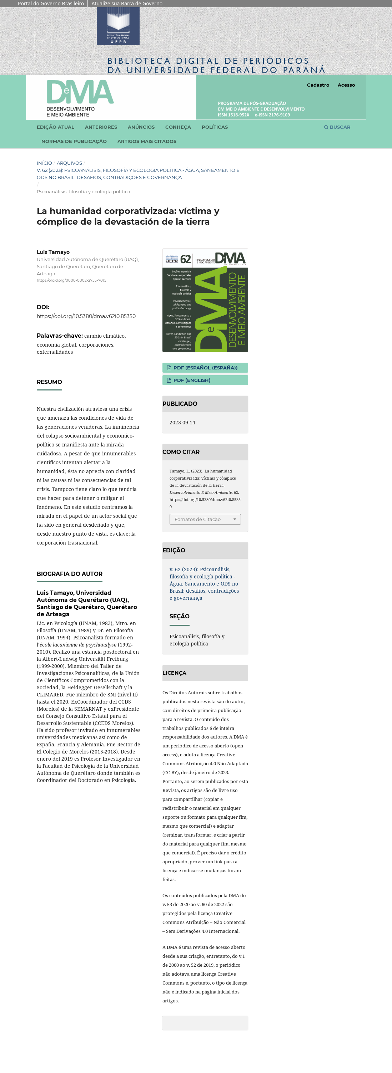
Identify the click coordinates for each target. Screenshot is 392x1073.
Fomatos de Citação (198, 519)
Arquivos (69, 163)
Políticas (215, 127)
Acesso (346, 85)
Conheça (178, 127)
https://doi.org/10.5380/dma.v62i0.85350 (86, 316)
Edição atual (55, 127)
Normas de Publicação (74, 141)
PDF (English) (191, 380)
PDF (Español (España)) (205, 368)
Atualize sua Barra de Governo (126, 3)
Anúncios (141, 127)
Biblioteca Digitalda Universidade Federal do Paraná (217, 65)
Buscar (337, 127)
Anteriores (101, 127)
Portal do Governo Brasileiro (51, 3)
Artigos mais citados (146, 141)
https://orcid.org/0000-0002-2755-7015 (71, 280)
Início (44, 163)
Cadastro (318, 85)
